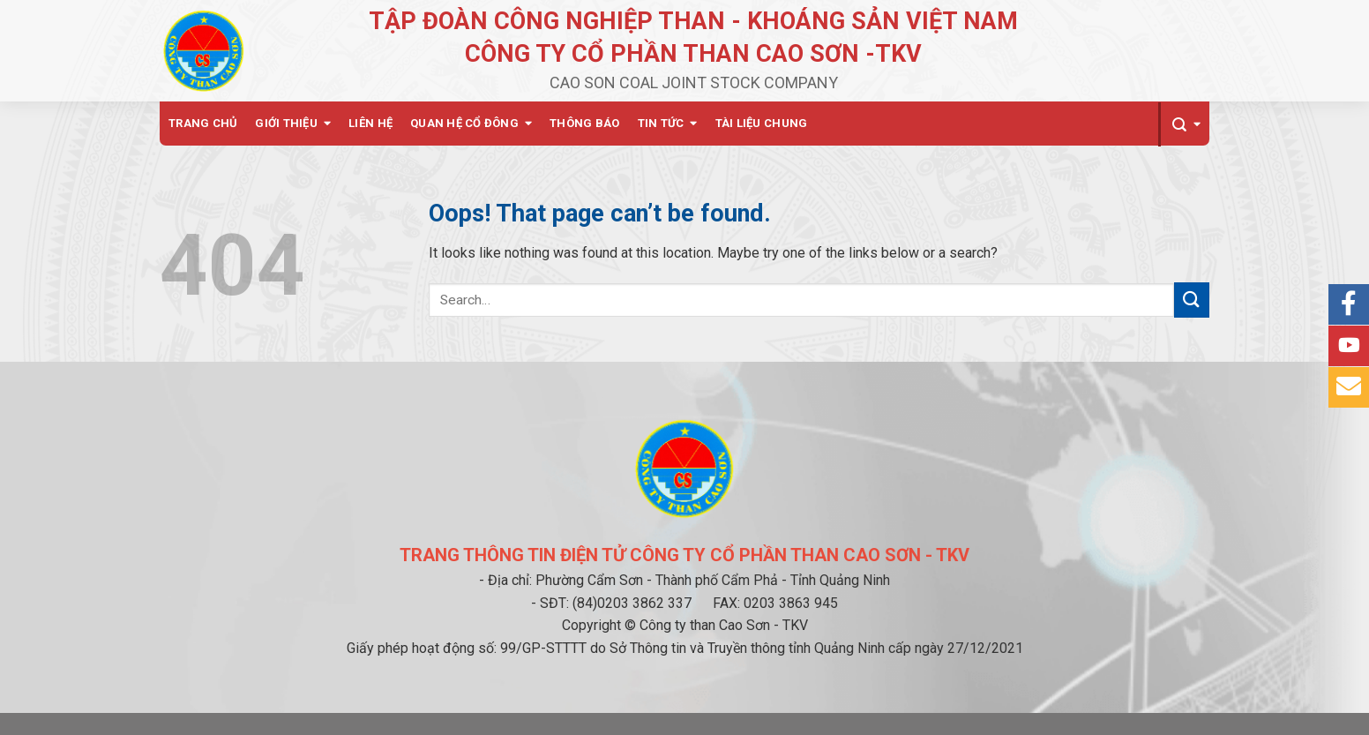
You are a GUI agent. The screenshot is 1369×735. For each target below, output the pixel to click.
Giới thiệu (286, 123)
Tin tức (661, 123)
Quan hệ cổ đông (464, 123)
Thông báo (584, 123)
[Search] (1183, 124)
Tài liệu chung (761, 123)
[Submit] (1191, 299)
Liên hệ (370, 123)
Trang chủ (202, 123)
